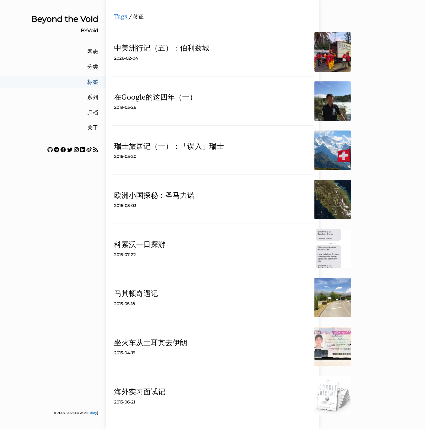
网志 (92, 51)
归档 (92, 112)
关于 (92, 127)
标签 (92, 82)
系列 (92, 97)
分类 (92, 66)
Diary (92, 413)
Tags (122, 18)
